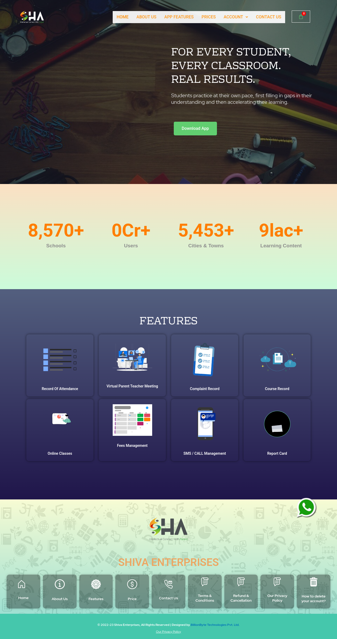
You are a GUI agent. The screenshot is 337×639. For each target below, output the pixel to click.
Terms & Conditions (204, 598)
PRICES (208, 16)
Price (132, 598)
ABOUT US (146, 16)
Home (23, 597)
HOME (122, 16)
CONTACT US (268, 16)
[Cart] (301, 17)
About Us (60, 598)
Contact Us (168, 598)
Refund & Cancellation (241, 598)
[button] (236, 17)
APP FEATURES (179, 16)
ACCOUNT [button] (236, 16)
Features (95, 598)
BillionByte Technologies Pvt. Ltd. (215, 625)
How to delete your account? (313, 598)
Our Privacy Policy (277, 598)
